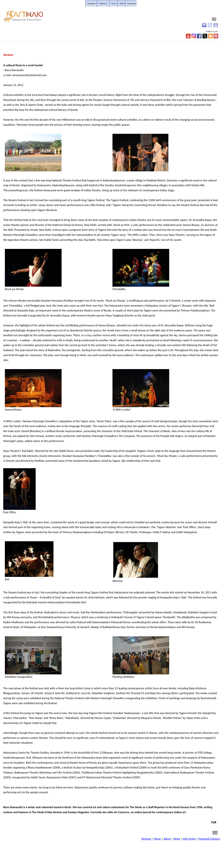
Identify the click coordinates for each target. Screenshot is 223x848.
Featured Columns (209, 839)
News (176, 839)
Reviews (146, 839)
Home (157, 839)
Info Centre (189, 839)
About (167, 839)
